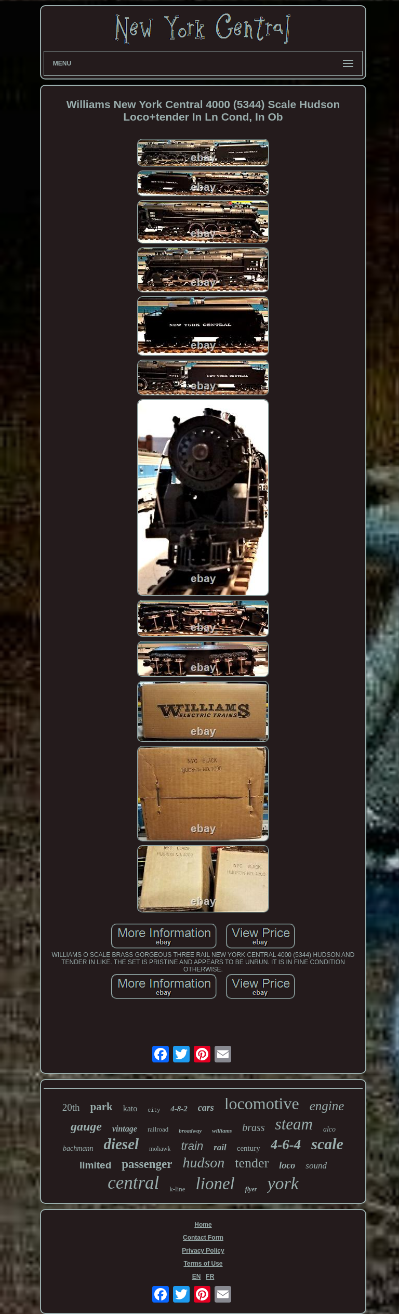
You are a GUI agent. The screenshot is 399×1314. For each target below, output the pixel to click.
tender (252, 1163)
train (192, 1145)
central (133, 1183)
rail (220, 1147)
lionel (215, 1183)
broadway (190, 1130)
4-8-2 (179, 1109)
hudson (203, 1162)
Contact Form (203, 1237)
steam (294, 1124)
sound (316, 1166)
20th (71, 1107)
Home (202, 1224)
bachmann (78, 1148)
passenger (147, 1164)
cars (206, 1107)
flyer (251, 1189)
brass (253, 1127)
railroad (158, 1129)
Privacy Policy (203, 1250)
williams (222, 1130)
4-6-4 (286, 1144)
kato (130, 1108)
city (154, 1110)
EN (196, 1276)
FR (210, 1276)
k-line (177, 1189)
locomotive (261, 1103)
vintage (124, 1128)
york (282, 1183)
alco (329, 1129)
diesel (121, 1144)
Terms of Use (202, 1263)
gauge (86, 1126)
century (248, 1148)
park (101, 1106)
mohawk (159, 1148)
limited (95, 1165)
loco (287, 1165)
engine (327, 1106)
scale (327, 1143)
